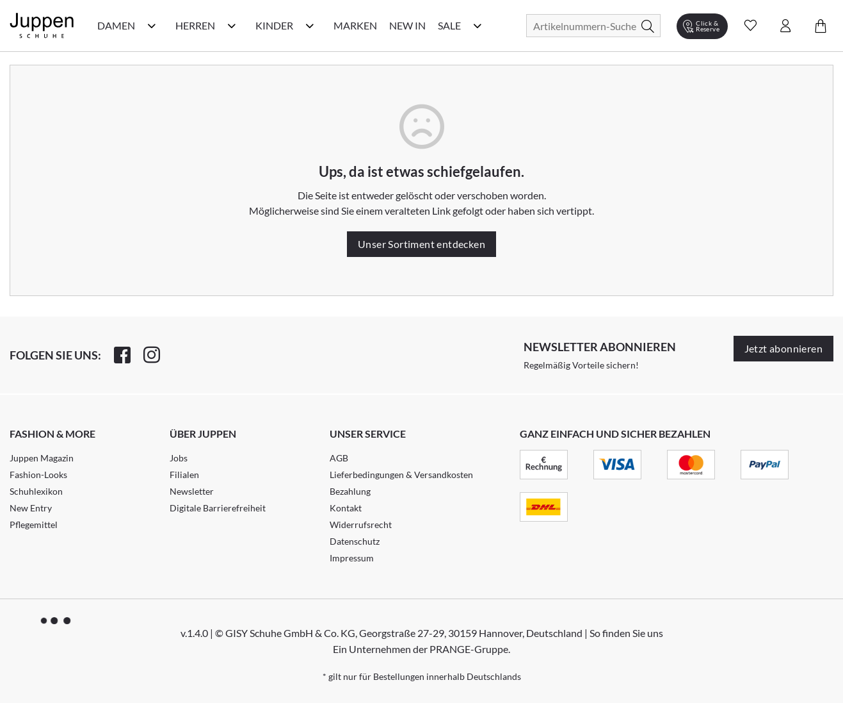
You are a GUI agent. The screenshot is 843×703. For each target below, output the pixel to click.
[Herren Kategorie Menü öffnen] (232, 25)
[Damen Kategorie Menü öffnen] (152, 25)
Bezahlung (350, 491)
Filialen (184, 474)
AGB (339, 457)
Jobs (179, 457)
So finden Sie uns (626, 633)
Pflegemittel (34, 524)
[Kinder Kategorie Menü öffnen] (310, 25)
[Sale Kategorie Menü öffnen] (477, 25)
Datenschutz (355, 541)
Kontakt (346, 507)
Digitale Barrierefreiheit (218, 507)
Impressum (352, 557)
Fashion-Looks (38, 474)
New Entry (31, 507)
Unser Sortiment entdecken (421, 244)
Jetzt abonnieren (783, 348)
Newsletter (192, 491)
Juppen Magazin (42, 457)
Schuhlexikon (36, 491)
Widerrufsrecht (361, 524)
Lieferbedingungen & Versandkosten (401, 474)
